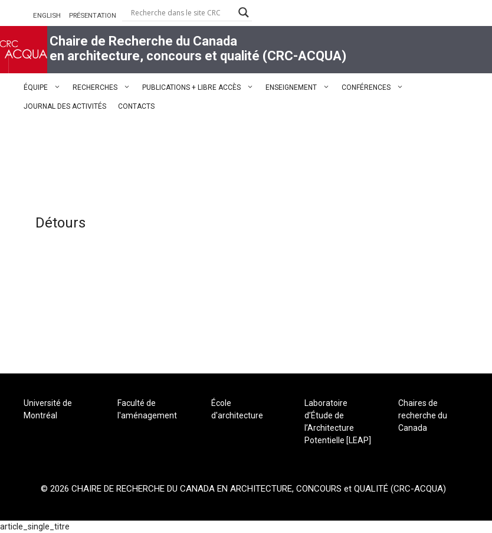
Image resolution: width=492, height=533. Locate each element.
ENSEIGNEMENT (300, 87)
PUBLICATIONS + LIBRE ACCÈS (201, 87)
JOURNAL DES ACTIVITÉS (65, 106)
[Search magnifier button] (243, 12)
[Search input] (181, 12)
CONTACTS (136, 106)
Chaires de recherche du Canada (422, 415)
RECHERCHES (104, 87)
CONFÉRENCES (375, 87)
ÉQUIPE (45, 87)
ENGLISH (47, 15)
